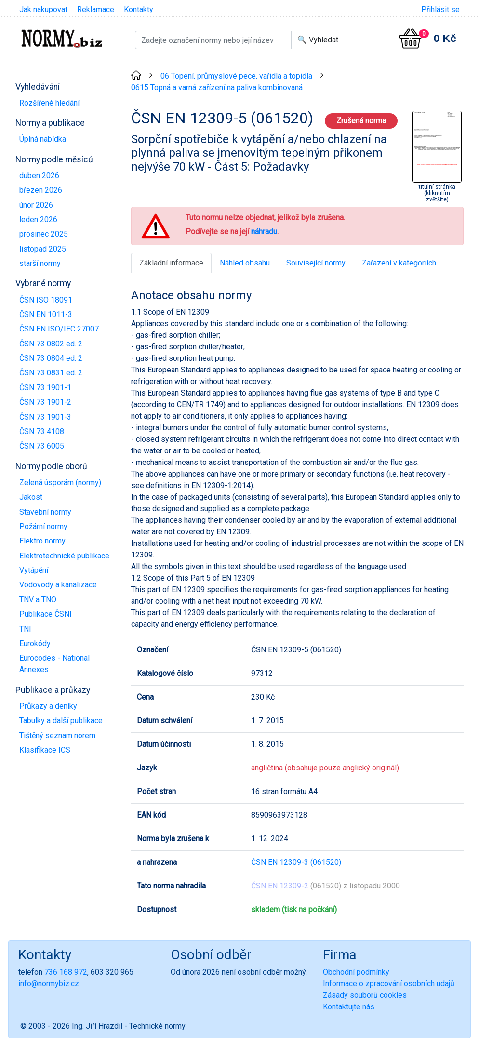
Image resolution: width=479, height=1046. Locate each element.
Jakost (30, 497)
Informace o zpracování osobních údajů (388, 983)
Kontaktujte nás (348, 1006)
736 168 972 (65, 972)
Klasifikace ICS (44, 750)
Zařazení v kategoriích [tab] (399, 262)
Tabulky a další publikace (61, 720)
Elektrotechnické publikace (64, 555)
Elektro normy (42, 540)
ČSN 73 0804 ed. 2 (50, 358)
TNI (25, 629)
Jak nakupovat (43, 9)
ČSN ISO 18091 (45, 300)
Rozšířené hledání (49, 102)
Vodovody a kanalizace (58, 584)
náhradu (264, 231)
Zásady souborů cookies (365, 995)
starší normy (40, 263)
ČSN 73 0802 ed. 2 (50, 343)
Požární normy (43, 526)
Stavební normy (45, 511)
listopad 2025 (42, 248)
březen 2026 (40, 190)
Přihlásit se (440, 9)
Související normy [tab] (316, 262)
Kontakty (138, 9)
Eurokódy (35, 643)
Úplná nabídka (42, 139)
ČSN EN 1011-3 (45, 314)
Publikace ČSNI (45, 614)
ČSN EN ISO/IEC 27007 (59, 328)
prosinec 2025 (43, 233)
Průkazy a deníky (48, 706)
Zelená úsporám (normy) (60, 482)
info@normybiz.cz (48, 983)
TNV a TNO (37, 599)
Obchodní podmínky (356, 972)
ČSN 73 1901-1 (45, 387)
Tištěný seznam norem (57, 735)
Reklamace (95, 9)
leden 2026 (38, 219)
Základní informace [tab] (171, 262)
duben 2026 (39, 175)
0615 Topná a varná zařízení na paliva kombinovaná (217, 87)
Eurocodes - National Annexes (54, 663)
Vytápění (33, 570)
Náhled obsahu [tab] (245, 262)
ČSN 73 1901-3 (45, 417)
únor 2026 (36, 205)
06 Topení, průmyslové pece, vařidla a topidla (236, 75)
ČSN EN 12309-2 (279, 885)
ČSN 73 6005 (41, 445)
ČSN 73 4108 (41, 431)
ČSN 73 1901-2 (45, 402)
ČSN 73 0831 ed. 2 (50, 372)
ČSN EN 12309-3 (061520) (296, 862)
